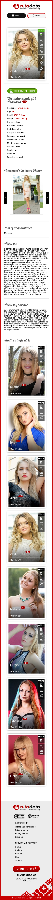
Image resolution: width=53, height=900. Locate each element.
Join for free (26, 868)
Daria (14, 776)
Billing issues (21, 833)
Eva (12, 443)
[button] (5, 198)
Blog (17, 857)
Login (37, 16)
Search (18, 854)
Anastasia (17, 554)
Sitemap (19, 837)
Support (18, 860)
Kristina (15, 387)
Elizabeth (16, 665)
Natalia (15, 609)
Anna (14, 498)
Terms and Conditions (25, 827)
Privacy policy (21, 830)
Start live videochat (24, 91)
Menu (17, 16)
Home (18, 847)
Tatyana (16, 721)
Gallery (18, 850)
